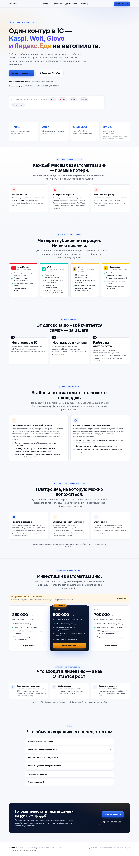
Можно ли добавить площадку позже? (44, 766)
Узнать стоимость (21, 73)
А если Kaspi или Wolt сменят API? (42, 749)
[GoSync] (13, 3)
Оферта (127, 848)
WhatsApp (84, 4)
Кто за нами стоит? (35, 782)
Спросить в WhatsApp (49, 73)
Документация (71, 4)
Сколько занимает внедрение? (40, 741)
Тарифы (46, 4)
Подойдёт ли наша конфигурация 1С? (43, 758)
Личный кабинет (121, 4)
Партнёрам (57, 4)
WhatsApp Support (105, 848)
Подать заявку (28, 646)
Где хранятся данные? (37, 774)
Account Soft (118, 848)
